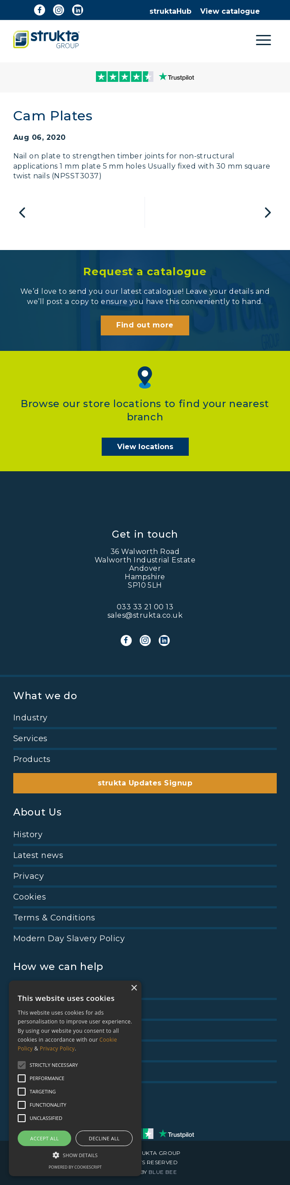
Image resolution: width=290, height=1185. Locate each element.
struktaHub (170, 11)
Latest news (38, 855)
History (27, 834)
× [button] (133, 988)
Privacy (28, 876)
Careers (29, 1009)
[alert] (75, 1078)
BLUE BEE (163, 1172)
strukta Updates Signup (145, 783)
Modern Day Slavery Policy (69, 938)
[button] (75, 1154)
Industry (30, 718)
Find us (28, 1072)
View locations (145, 446)
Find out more (144, 325)
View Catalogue (46, 1030)
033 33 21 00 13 (145, 607)
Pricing (28, 988)
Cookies (29, 897)
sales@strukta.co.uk (145, 615)
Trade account (43, 1051)
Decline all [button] (104, 1138)
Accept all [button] (44, 1138)
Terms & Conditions (54, 918)
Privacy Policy (57, 1048)
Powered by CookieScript (75, 1167)
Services (30, 738)
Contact (29, 1092)
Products (32, 759)
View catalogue (230, 11)
